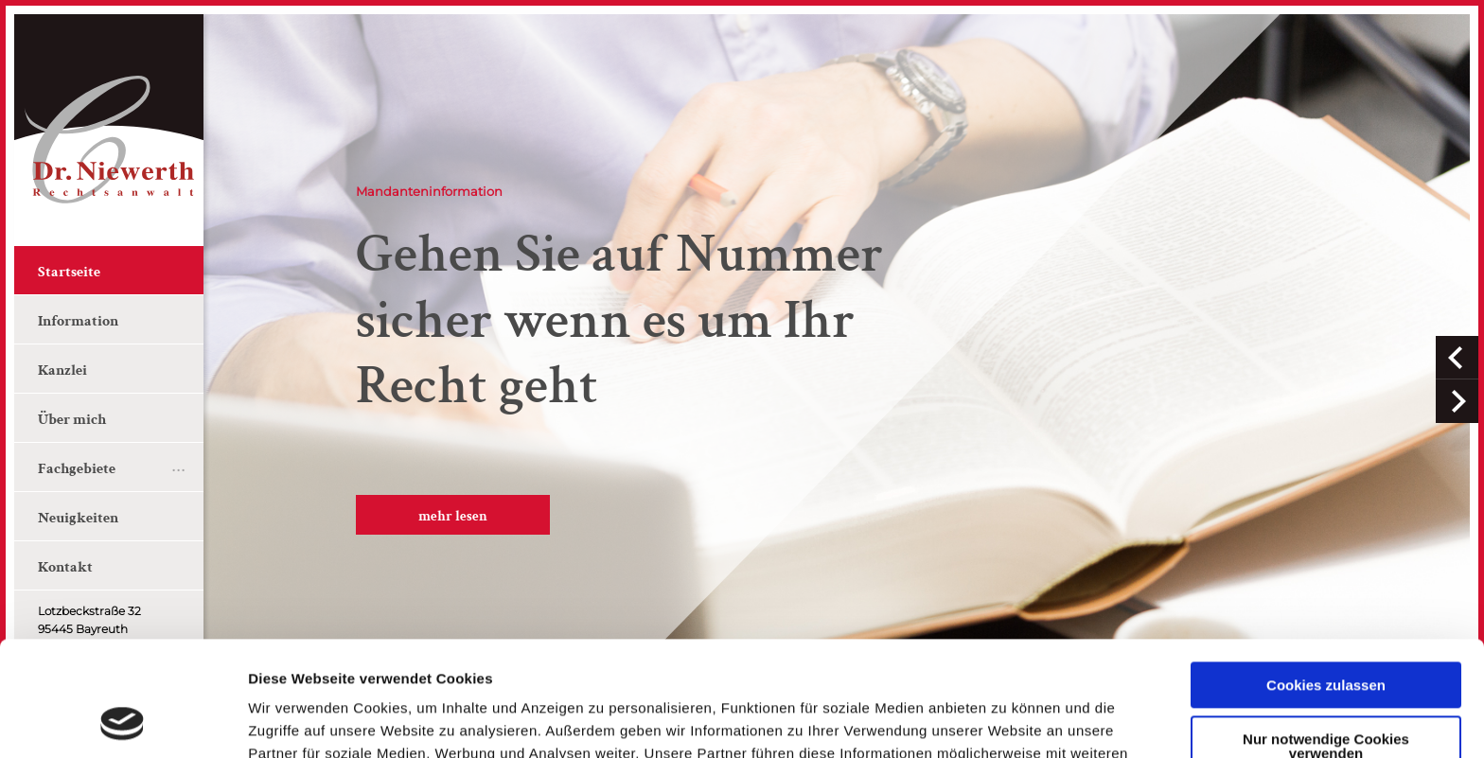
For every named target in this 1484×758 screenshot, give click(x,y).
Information (78, 321)
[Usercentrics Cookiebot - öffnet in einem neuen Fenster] (122, 721)
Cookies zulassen (1326, 578)
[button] (1457, 357)
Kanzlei (62, 370)
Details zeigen (296, 721)
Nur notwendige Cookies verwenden (1326, 638)
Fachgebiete (76, 469)
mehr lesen (452, 516)
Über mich (72, 420)
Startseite (69, 272)
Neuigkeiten (78, 518)
